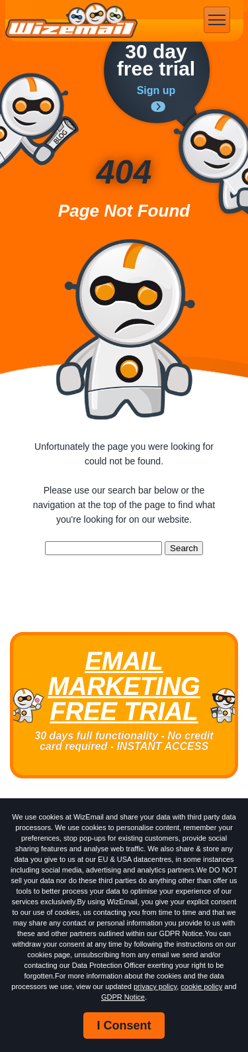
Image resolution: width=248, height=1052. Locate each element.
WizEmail (71, 20)
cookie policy (201, 986)
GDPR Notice (123, 997)
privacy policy (155, 986)
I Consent (124, 1025)
